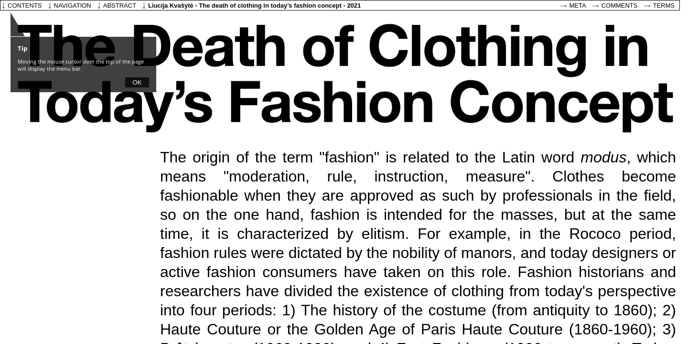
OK (136, 82)
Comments (620, 5)
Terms (664, 5)
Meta (578, 5)
